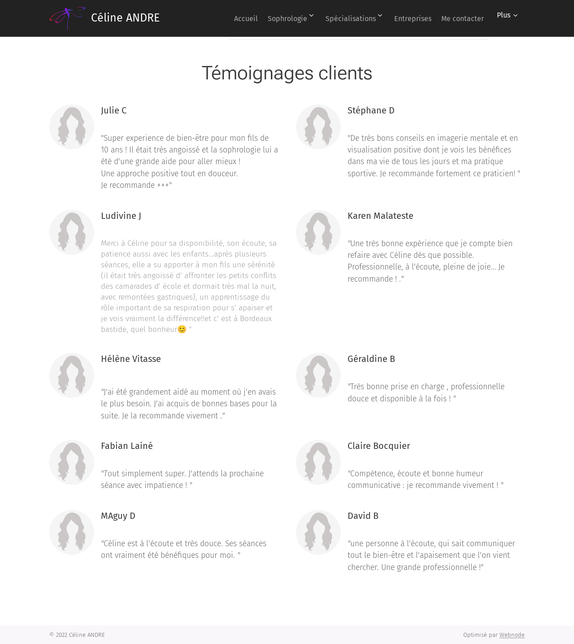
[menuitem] (222, 18)
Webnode (512, 634)
